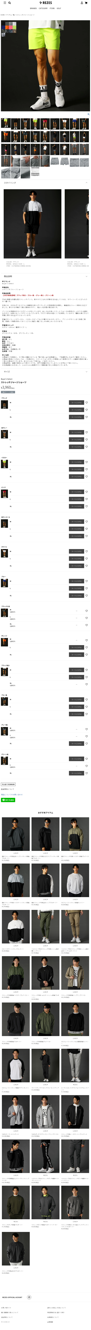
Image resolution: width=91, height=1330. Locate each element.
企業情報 (50, 1322)
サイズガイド (5, 1322)
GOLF (59, 8)
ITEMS (52, 8)
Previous (3, 66)
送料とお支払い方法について (56, 1308)
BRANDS (33, 8)
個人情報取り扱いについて (9, 1312)
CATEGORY (43, 8)
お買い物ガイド (6, 1308)
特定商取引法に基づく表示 (55, 1312)
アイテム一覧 (10, 15)
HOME (3, 15)
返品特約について (7, 789)
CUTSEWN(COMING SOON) (21, 266)
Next (87, 66)
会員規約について (53, 1317)
